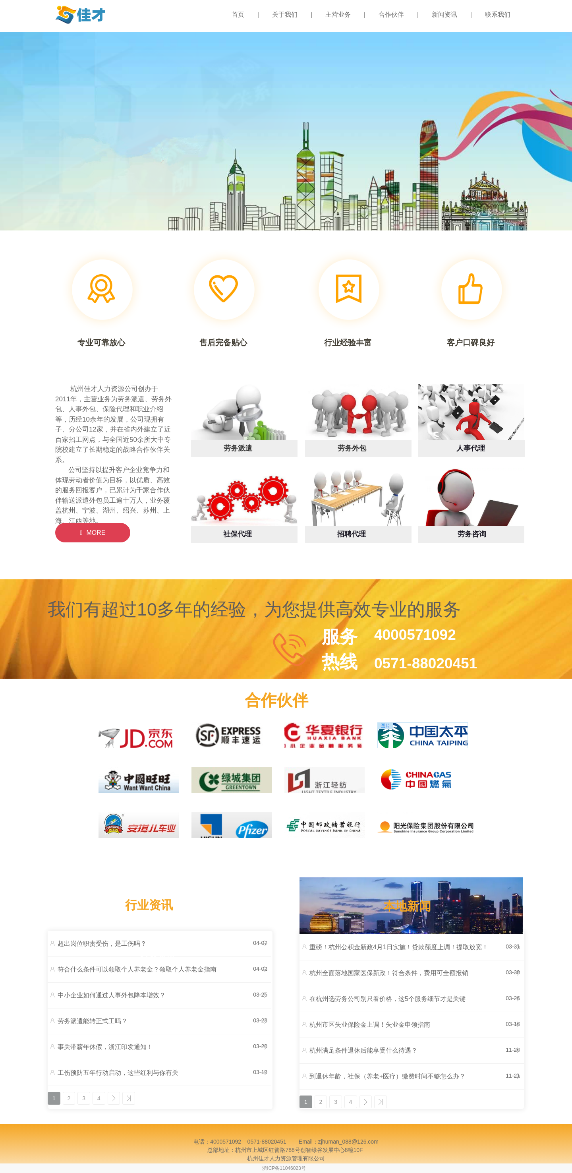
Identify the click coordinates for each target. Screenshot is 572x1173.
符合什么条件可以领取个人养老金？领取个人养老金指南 (137, 969)
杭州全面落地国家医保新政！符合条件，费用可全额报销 (388, 973)
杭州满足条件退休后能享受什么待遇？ (363, 1050)
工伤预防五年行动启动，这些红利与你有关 (118, 1072)
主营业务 (338, 14)
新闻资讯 (444, 14)
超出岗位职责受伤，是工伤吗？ (102, 943)
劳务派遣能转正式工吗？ (93, 1021)
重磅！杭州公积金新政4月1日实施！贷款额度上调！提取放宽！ (398, 947)
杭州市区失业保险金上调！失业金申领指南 (369, 1024)
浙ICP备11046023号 (283, 1168)
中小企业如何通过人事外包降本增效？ (112, 995)
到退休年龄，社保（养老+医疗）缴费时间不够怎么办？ (387, 1076)
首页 (238, 14)
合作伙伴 (391, 14)
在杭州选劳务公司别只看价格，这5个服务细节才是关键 (387, 998)
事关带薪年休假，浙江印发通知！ (105, 1046)
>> (129, 1098)
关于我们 (285, 14)
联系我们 (497, 14)
